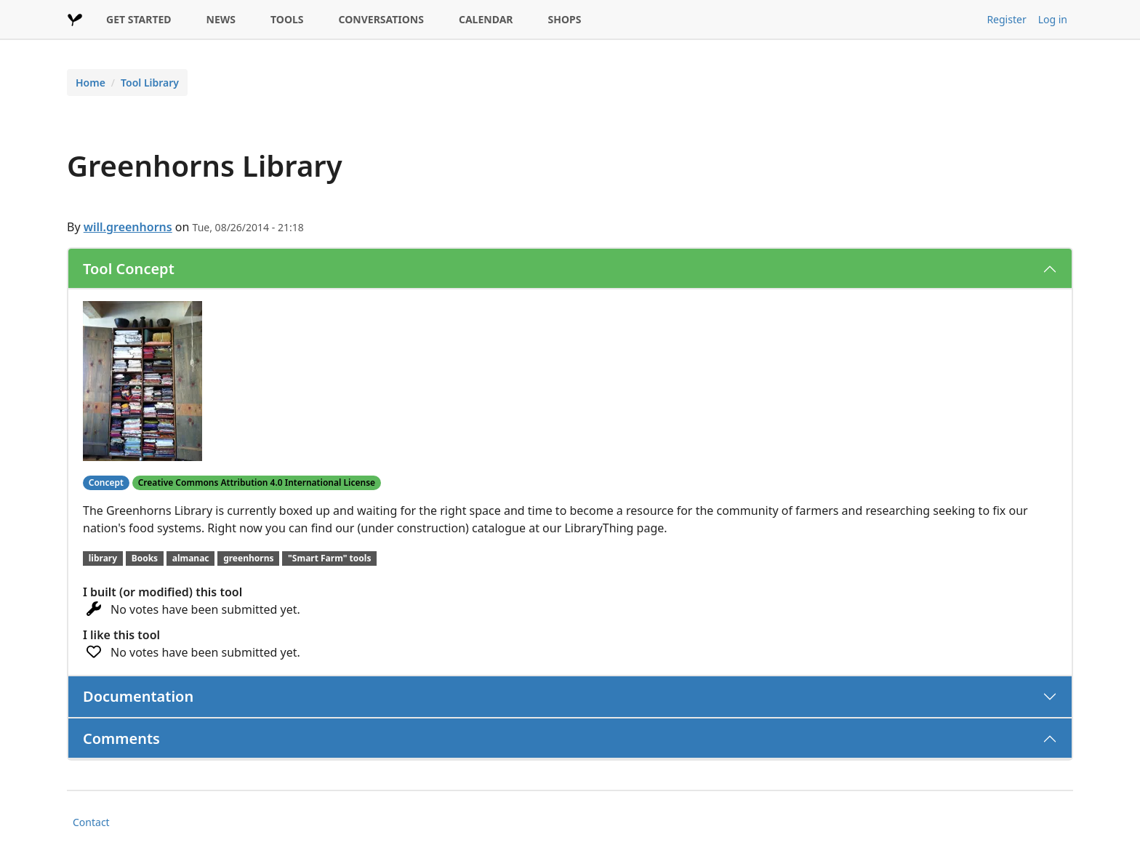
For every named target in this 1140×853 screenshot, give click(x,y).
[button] (142, 380)
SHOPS (565, 19)
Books (145, 558)
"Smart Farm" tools (329, 558)
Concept (106, 482)
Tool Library (150, 82)
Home (90, 82)
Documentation (138, 696)
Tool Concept (128, 269)
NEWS (221, 19)
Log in (1052, 19)
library (103, 558)
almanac (190, 558)
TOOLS (287, 19)
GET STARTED (139, 19)
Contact (91, 822)
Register (1006, 19)
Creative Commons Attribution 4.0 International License (256, 482)
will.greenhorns (128, 227)
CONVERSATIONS (381, 19)
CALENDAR (486, 19)
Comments (121, 738)
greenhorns (248, 558)
